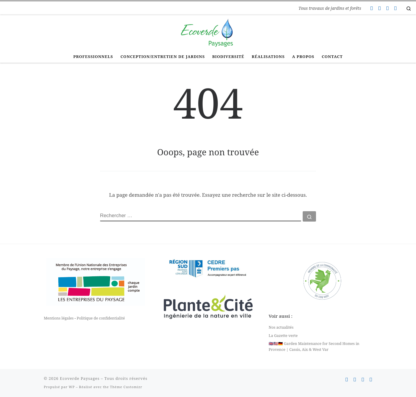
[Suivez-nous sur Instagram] (387, 8)
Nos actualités (281, 327)
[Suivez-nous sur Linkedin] (395, 8)
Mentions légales (59, 318)
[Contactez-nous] (371, 8)
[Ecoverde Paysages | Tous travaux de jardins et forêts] (208, 31)
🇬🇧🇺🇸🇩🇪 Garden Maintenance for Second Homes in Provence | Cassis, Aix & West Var (314, 346)
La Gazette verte (283, 335)
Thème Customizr (126, 387)
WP (72, 387)
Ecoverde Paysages (79, 378)
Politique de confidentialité (101, 318)
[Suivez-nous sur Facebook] (379, 8)
